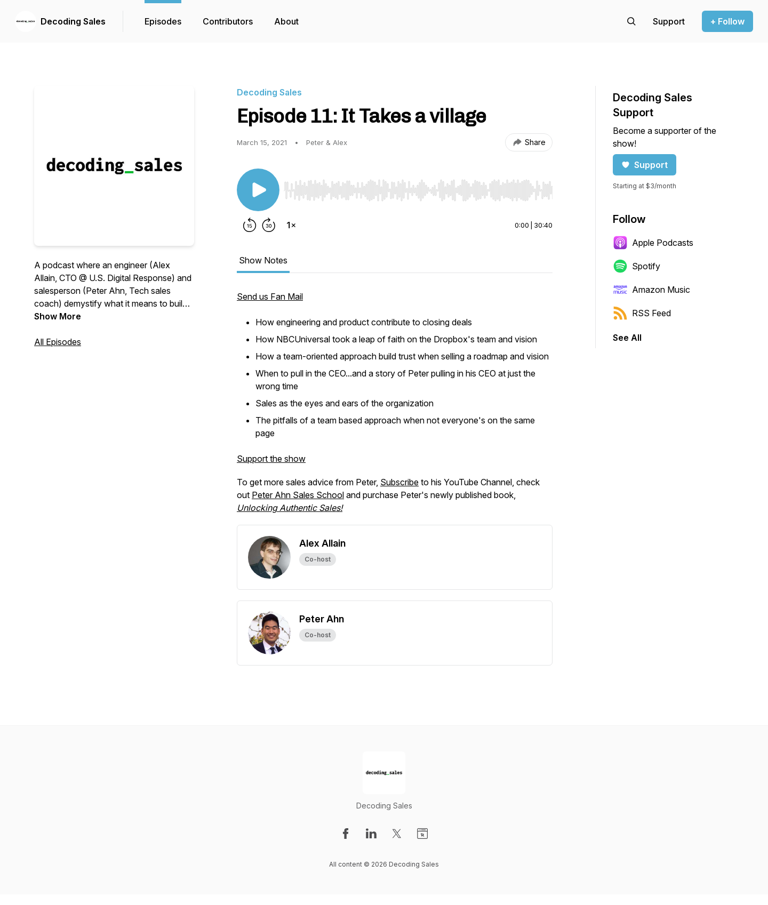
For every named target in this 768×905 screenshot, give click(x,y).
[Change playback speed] (291, 225)
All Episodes (57, 342)
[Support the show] (669, 21)
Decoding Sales (73, 21)
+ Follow (727, 21)
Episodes (163, 21)
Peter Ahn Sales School (298, 495)
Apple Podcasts (653, 242)
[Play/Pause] (258, 190)
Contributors (228, 21)
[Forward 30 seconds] (268, 225)
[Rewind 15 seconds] (249, 225)
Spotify (636, 266)
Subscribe (399, 482)
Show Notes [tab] (263, 260)
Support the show (271, 458)
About (286, 21)
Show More (57, 316)
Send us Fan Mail (270, 296)
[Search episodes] (631, 21)
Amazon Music (651, 289)
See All (627, 337)
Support (644, 164)
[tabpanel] (395, 407)
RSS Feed (642, 313)
